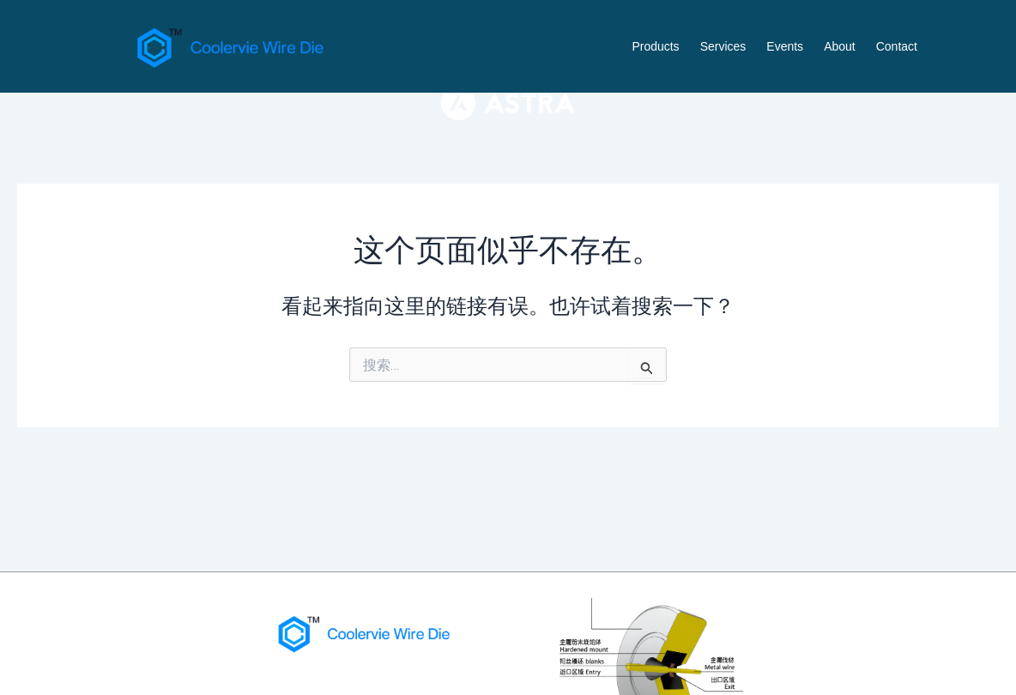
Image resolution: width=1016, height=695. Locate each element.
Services (723, 46)
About (840, 46)
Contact (896, 46)
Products (655, 46)
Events (784, 46)
